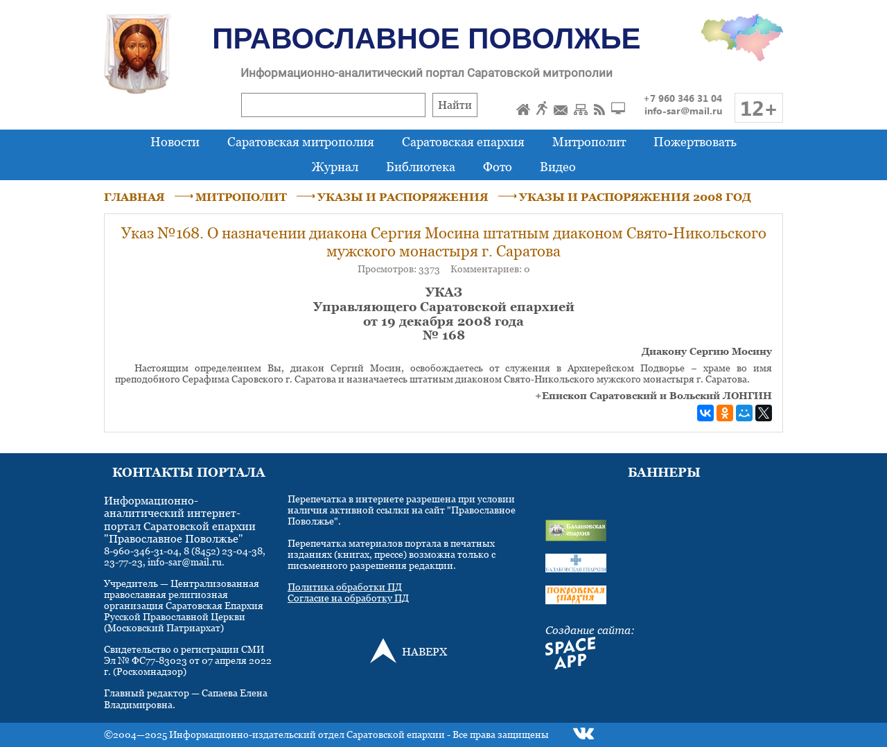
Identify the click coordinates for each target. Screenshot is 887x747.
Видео (558, 166)
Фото (497, 166)
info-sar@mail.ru (683, 110)
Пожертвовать (695, 141)
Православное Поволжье (426, 38)
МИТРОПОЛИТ (241, 197)
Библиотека (420, 166)
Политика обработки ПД (345, 586)
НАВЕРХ (424, 651)
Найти (455, 104)
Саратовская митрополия (300, 141)
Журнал (335, 166)
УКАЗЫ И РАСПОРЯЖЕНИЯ (403, 197)
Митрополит (589, 141)
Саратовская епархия (463, 141)
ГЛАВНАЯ (134, 197)
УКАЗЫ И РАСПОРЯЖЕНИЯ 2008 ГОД (635, 197)
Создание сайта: (590, 630)
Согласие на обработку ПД (348, 598)
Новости (175, 141)
